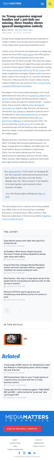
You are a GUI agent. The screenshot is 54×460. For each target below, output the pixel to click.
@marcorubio (15, 171)
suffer (38, 73)
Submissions (39, 443)
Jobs (15, 446)
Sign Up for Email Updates (22, 429)
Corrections (15, 443)
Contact (39, 440)
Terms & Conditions (15, 449)
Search (50, 4)
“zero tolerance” (19, 111)
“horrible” (30, 105)
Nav (40, 4)
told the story (24, 124)
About (15, 440)
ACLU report (40, 70)
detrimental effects (29, 114)
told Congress (28, 54)
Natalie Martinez (24, 30)
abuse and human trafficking (19, 70)
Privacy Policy (39, 446)
